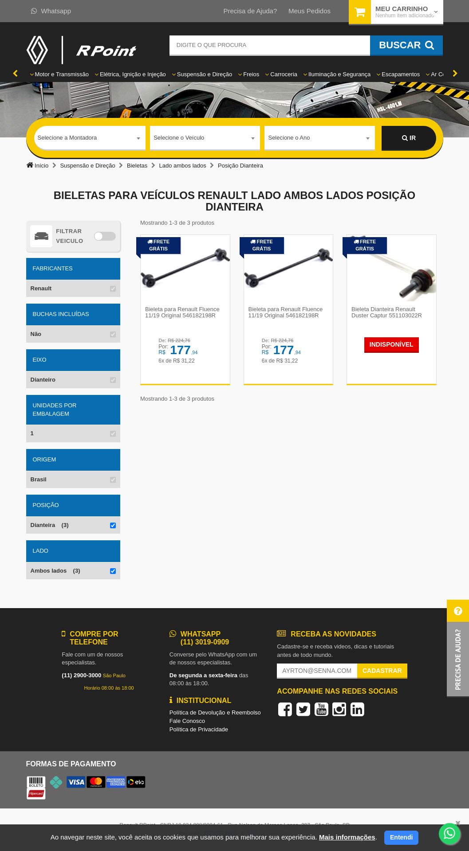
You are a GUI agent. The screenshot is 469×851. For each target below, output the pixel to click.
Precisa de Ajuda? (250, 11)
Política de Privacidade (198, 729)
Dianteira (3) (50, 525)
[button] (458, 649)
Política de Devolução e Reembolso (215, 712)
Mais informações (347, 837)
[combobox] (90, 138)
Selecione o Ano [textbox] (289, 137)
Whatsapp (51, 11)
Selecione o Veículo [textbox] (179, 137)
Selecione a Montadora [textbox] (67, 137)
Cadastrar (382, 670)
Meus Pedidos (309, 11)
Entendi (401, 837)
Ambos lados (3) (55, 570)
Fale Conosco (187, 721)
